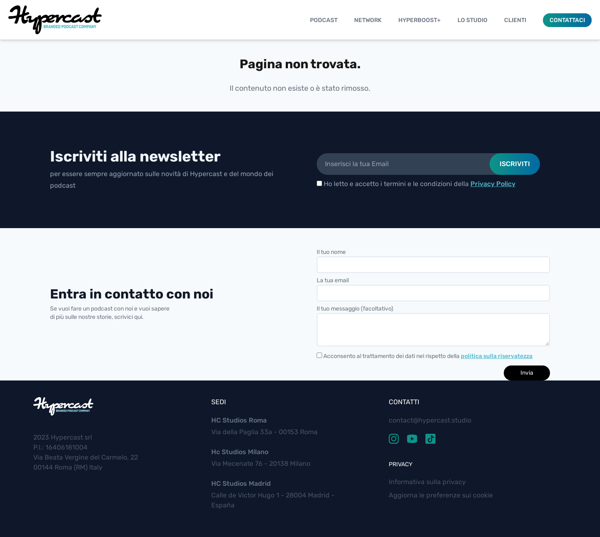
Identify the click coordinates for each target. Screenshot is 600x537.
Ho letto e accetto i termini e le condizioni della (416, 184)
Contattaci (567, 20)
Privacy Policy (492, 184)
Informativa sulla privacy (427, 482)
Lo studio (473, 20)
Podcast (324, 20)
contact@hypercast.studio (430, 420)
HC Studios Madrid (241, 483)
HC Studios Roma (239, 420)
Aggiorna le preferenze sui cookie (441, 495)
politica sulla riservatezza (496, 356)
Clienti (515, 20)
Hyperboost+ (419, 20)
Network (368, 20)
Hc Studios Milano (239, 452)
